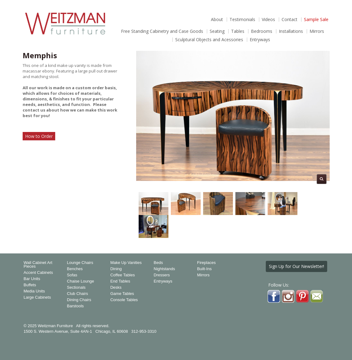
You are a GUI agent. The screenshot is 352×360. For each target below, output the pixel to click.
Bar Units (32, 279)
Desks (116, 287)
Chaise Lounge (80, 281)
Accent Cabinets (38, 272)
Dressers (162, 275)
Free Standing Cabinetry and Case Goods (162, 31)
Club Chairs (77, 294)
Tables (237, 31)
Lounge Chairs (80, 263)
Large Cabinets (37, 297)
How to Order (39, 136)
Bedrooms (261, 31)
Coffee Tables (122, 275)
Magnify (322, 179)
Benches (75, 269)
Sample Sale (316, 19)
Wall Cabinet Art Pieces (38, 264)
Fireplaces (206, 263)
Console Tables (124, 300)
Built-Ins (204, 269)
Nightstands (164, 269)
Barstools (75, 306)
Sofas (72, 275)
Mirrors (317, 31)
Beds (158, 263)
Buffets (30, 285)
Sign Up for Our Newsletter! (296, 266)
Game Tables (122, 294)
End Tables (120, 281)
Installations (291, 31)
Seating (217, 31)
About (217, 19)
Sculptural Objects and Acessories (209, 39)
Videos (268, 19)
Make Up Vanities (126, 263)
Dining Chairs (79, 300)
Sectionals (76, 287)
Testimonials (242, 19)
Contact (289, 19)
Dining (116, 269)
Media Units (34, 291)
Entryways (260, 39)
